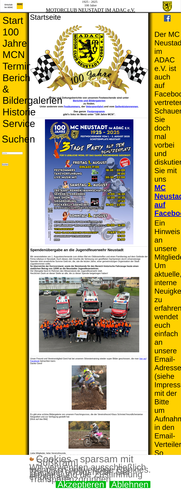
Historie (19, 111)
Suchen (18, 139)
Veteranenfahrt (95, 106)
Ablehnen (129, 484)
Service (19, 123)
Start (13, 20)
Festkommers (72, 106)
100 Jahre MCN (15, 43)
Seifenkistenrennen (126, 106)
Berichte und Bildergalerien (89, 100)
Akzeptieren (81, 484)
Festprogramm (96, 111)
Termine (20, 66)
